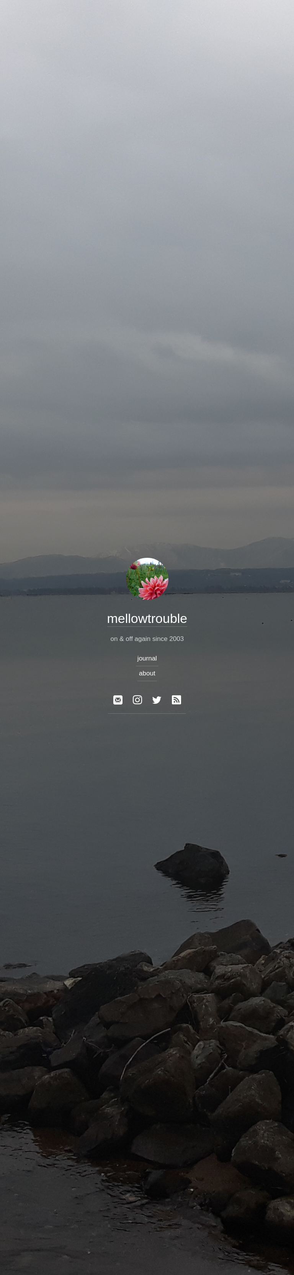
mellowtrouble (147, 618)
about (147, 673)
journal (147, 658)
